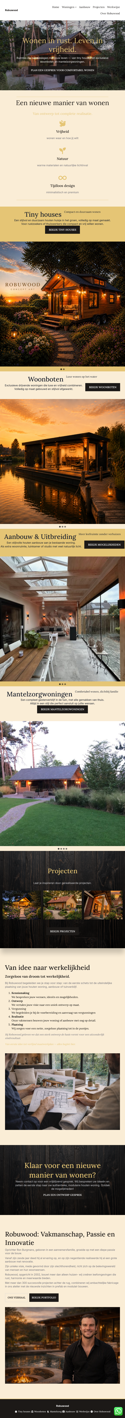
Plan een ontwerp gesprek (62, 1194)
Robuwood (11, 10)
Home (55, 7)
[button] (62, 304)
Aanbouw (70, 1411)
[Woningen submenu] (76, 7)
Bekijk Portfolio (44, 1297)
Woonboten (40, 1411)
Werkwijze (84, 1411)
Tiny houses (22, 1411)
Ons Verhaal (16, 1297)
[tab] (61, 369)
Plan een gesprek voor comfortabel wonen (62, 70)
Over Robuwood (102, 1411)
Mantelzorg (56, 1411)
